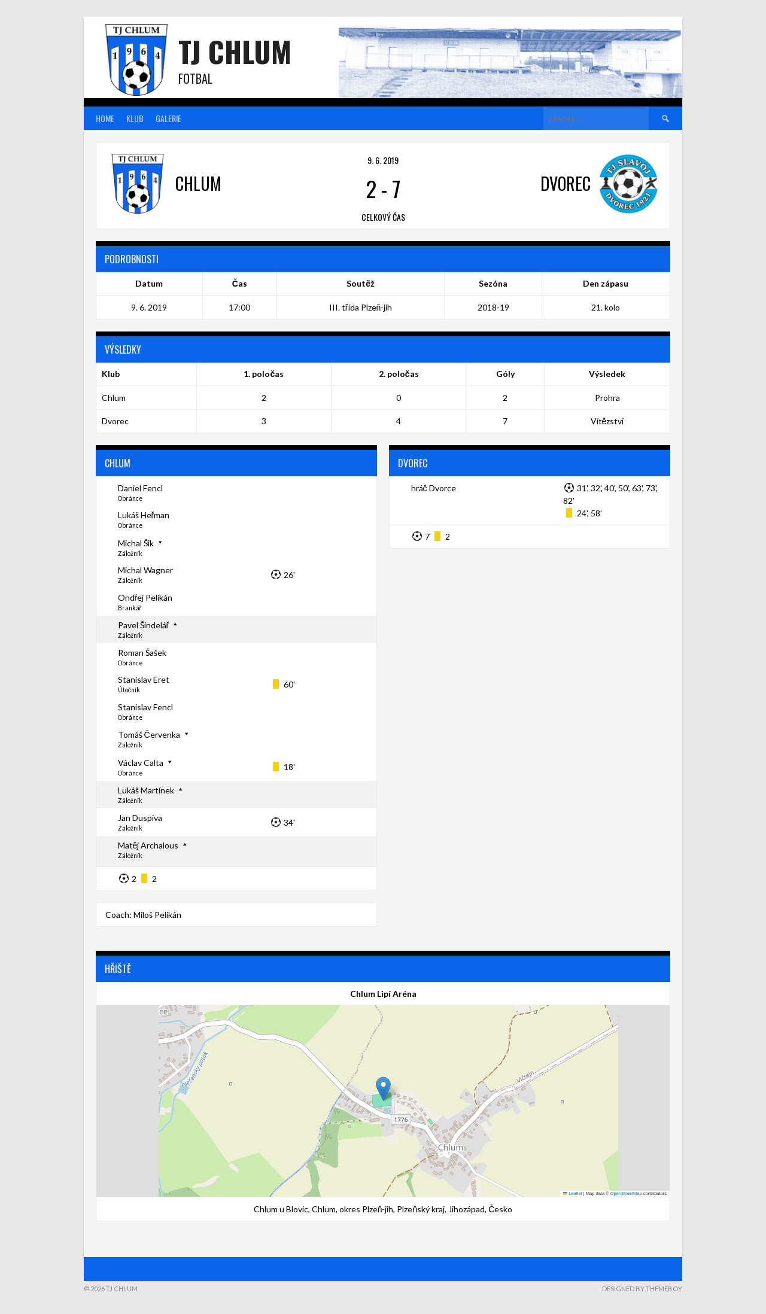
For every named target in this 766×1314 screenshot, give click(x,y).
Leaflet (572, 1193)
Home (105, 118)
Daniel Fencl (140, 488)
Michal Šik (136, 543)
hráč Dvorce (433, 488)
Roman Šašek (142, 652)
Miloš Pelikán (157, 915)
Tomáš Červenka (149, 734)
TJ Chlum (234, 51)
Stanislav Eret (143, 679)
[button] (383, 1088)
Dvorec (115, 421)
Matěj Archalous (148, 845)
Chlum (114, 398)
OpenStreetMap (626, 1193)
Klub (135, 118)
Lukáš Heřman (144, 515)
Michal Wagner (145, 570)
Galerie (168, 118)
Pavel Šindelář (143, 625)
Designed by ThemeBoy (642, 1288)
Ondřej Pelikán (145, 597)
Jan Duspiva (140, 818)
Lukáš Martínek (146, 790)
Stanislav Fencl (145, 707)
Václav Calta (140, 763)
